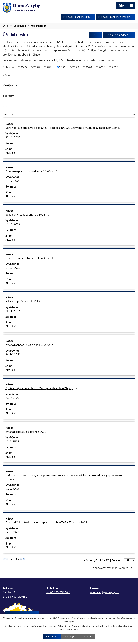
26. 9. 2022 (12, 398)
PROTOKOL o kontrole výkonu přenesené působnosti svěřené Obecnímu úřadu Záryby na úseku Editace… (63, 477)
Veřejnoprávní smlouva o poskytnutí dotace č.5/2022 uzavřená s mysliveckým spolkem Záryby (65, 128)
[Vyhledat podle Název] (69, 81)
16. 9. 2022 (12, 441)
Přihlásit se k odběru (119, 35)
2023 (75, 67)
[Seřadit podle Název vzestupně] (12, 74)
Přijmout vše (52, 636)
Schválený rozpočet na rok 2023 (27, 215)
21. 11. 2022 (12, 311)
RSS (95, 35)
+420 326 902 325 (58, 592)
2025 (102, 67)
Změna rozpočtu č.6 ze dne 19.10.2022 (31, 345)
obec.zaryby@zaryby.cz (104, 592)
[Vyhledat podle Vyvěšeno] (69, 93)
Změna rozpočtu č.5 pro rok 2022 (28, 432)
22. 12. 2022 (12, 138)
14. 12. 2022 (12, 268)
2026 (115, 67)
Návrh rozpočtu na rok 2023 (25, 302)
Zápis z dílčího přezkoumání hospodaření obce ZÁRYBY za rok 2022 (48, 523)
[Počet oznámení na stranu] (129, 561)
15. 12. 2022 (12, 181)
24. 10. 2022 (13, 355)
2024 (88, 67)
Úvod (5, 26)
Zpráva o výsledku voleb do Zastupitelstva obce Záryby (41, 388)
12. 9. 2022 (12, 489)
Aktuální (10, 153)
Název (7, 75)
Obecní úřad (20, 26)
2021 (49, 67)
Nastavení (87, 636)
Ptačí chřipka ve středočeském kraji (30, 258)
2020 (36, 67)
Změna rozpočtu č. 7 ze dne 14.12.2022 (31, 171)
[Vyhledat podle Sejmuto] (69, 104)
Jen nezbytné (70, 636)
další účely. (69, 621)
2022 (62, 67)
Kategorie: (9, 67)
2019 (23, 67)
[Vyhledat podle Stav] (69, 115)
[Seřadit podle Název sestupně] (12, 75)
